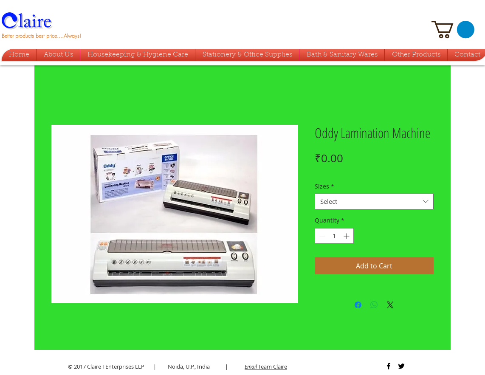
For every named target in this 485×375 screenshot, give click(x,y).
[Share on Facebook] (358, 305)
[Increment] (347, 235)
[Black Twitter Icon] (401, 366)
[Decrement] (321, 235)
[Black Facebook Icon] (388, 366)
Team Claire (266, 366)
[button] (452, 29)
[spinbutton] (334, 235)
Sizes (324, 186)
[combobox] (374, 202)
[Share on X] (390, 305)
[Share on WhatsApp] (374, 305)
